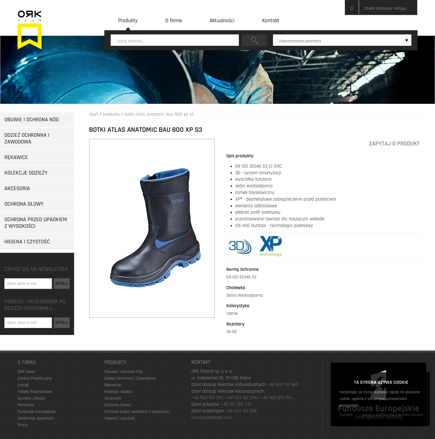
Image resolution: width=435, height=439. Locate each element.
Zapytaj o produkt (394, 144)
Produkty (111, 114)
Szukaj (254, 40)
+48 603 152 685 (283, 385)
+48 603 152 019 (206, 398)
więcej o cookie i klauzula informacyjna (392, 414)
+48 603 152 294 (241, 398)
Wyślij (61, 283)
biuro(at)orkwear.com (211, 418)
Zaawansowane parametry (344, 41)
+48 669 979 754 (276, 398)
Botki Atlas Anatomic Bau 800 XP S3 (159, 114)
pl (352, 8)
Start (93, 114)
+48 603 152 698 (241, 411)
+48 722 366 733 (236, 404)
